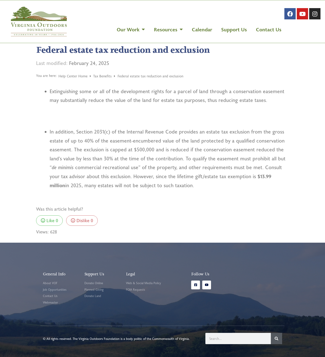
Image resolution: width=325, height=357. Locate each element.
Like (49, 220)
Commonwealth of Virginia (170, 338)
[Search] (276, 338)
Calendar (202, 29)
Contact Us (268, 29)
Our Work (131, 29)
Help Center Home (73, 76)
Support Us (234, 29)
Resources (168, 29)
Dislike (82, 220)
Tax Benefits (103, 76)
